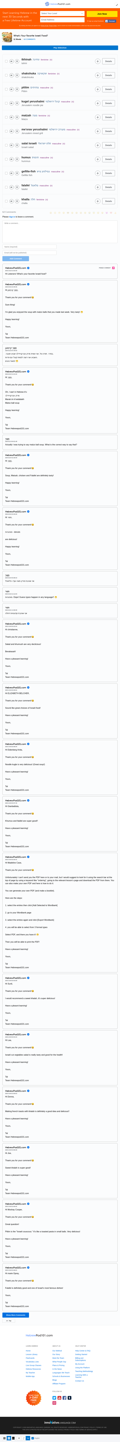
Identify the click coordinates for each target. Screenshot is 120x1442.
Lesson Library (31, 1354)
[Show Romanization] (28, 1438)
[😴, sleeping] (98, 213)
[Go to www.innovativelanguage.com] (60, 1422)
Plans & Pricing (58, 1365)
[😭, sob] (89, 213)
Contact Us (79, 1381)
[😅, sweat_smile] (81, 213)
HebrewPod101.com (75, 1427)
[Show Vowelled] (23, 1438)
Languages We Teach (60, 1373)
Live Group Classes (33, 1365)
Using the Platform (82, 1368)
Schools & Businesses (61, 1376)
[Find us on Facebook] (64, 1398)
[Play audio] (11, 61)
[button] (116, 4)
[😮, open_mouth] (102, 213)
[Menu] (4, 4)
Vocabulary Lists (32, 1362)
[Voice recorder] (17, 61)
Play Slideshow (60, 48)
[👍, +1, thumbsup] (115, 213)
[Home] (57, 6)
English (35, 1438)
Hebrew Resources (33, 1369)
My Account (79, 1364)
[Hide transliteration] (19, 1438)
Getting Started (81, 1354)
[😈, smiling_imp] (107, 213)
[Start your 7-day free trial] (33, 1398)
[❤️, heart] (111, 213)
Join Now (102, 14)
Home (28, 1351)
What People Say (59, 1362)
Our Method (57, 1351)
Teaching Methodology (84, 1371)
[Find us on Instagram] (54, 1403)
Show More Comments (15, 1315)
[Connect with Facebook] (110, 21)
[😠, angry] (72, 213)
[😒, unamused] (64, 213)
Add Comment (16, 259)
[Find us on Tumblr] (70, 1398)
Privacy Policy (53, 25)
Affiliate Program (58, 1384)
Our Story (56, 1354)
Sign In (12, 217)
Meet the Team (58, 1358)
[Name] (29, 247)
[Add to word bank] (98, 61)
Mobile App (30, 1376)
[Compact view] (4, 1438)
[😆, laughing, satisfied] (76, 213)
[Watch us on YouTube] (59, 1398)
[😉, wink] (85, 213)
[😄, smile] (51, 213)
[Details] (108, 61)
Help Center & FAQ (82, 1351)
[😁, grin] (59, 213)
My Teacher (30, 1373)
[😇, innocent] (94, 213)
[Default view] (9, 1438)
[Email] (29, 253)
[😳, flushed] (55, 213)
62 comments (29, 39)
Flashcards (30, 1358)
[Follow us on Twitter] (54, 1398)
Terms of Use (44, 25)
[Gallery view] (13, 1438)
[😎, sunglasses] (68, 213)
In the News (57, 1369)
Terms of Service (86, 1429)
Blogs (54, 1380)
